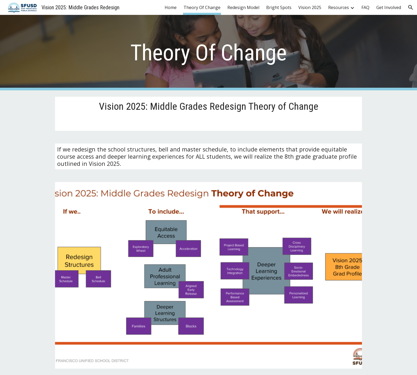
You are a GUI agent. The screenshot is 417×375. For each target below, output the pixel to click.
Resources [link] (338, 7)
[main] (208, 53)
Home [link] (171, 7)
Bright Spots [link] (278, 7)
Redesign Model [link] (243, 7)
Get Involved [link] (388, 7)
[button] (410, 7)
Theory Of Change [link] (202, 7)
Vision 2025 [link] (309, 7)
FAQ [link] (365, 7)
